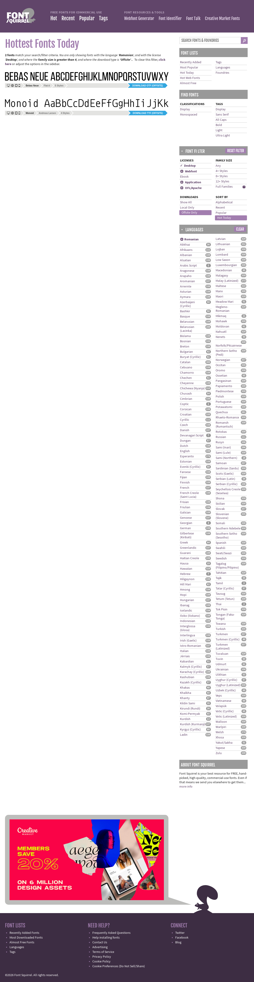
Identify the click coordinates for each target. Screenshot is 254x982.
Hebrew (185, 574)
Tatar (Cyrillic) (225, 589)
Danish (184, 430)
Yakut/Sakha (224, 743)
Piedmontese (225, 391)
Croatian (186, 415)
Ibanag (184, 605)
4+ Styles (222, 171)
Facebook (181, 938)
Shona (220, 498)
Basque (185, 317)
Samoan (221, 463)
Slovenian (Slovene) (222, 516)
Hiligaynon (187, 579)
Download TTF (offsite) (148, 113)
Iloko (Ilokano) (190, 616)
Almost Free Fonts (22, 942)
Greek (184, 543)
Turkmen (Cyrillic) (227, 639)
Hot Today (187, 73)
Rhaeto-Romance (227, 417)
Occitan (221, 365)
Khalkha (185, 693)
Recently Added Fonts (24, 933)
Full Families (224, 187)
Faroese (185, 472)
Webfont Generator (139, 18)
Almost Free (188, 83)
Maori (219, 297)
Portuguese (223, 402)
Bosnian (185, 341)
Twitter (180, 933)
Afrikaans (186, 250)
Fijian (183, 477)
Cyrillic (184, 420)
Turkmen (222, 634)
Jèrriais (185, 656)
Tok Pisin (221, 609)
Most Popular (189, 67)
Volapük (221, 706)
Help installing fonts (106, 938)
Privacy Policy (101, 957)
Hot (53, 18)
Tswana (221, 624)
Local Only (187, 208)
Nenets (220, 337)
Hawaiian (186, 569)
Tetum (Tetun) (225, 599)
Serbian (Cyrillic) (226, 484)
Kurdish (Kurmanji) (192, 724)
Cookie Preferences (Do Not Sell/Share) (118, 966)
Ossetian (221, 376)
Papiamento (224, 386)
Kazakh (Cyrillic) (190, 682)
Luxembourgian (226, 265)
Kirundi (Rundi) (190, 709)
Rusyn (220, 442)
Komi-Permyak (190, 714)
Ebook (184, 177)
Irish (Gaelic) (188, 641)
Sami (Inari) (223, 448)
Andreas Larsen (47, 113)
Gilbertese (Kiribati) (187, 535)
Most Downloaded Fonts (26, 938)
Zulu (219, 753)
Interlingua (187, 635)
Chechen (186, 378)
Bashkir (185, 311)
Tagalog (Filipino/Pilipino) (227, 566)
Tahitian (221, 573)
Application (190, 182)
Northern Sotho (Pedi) (226, 353)
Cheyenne (187, 383)
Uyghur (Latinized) (228, 685)
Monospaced (188, 115)
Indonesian (187, 621)
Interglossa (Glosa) (187, 628)
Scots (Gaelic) (225, 474)
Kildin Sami (187, 703)
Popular (86, 18)
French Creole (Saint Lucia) (189, 495)
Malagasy (222, 276)
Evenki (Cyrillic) (190, 467)
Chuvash (186, 394)
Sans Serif (222, 115)
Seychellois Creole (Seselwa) (228, 491)
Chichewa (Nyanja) (192, 388)
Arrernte (185, 287)
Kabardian (187, 662)
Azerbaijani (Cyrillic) (187, 304)
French (184, 488)
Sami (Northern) (226, 458)
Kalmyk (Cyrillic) (191, 667)
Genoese (186, 518)
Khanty (185, 698)
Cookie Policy (101, 961)
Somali (220, 523)
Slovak (220, 509)
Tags (103, 18)
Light (219, 130)
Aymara (185, 297)
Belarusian (187, 322)
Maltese (221, 286)
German (185, 528)
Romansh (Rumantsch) (224, 425)
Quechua (222, 412)
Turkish (221, 629)
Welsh (220, 732)
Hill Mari (185, 584)
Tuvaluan (222, 654)
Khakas (185, 688)
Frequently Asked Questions (111, 933)
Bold (219, 125)
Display (185, 109)
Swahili (220, 548)
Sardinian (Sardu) (227, 468)
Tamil (219, 583)
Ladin (183, 735)
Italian (184, 651)
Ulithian (221, 675)
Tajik (219, 578)
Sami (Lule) (223, 453)
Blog (178, 942)
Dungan (185, 441)
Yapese (220, 748)
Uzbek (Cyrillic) (226, 690)
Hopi (183, 595)
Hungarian (187, 600)
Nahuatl (221, 332)
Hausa (184, 564)
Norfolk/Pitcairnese (229, 346)
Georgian (186, 523)
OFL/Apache (191, 188)
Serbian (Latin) (225, 479)
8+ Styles (222, 176)
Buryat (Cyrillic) (190, 357)
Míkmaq (221, 316)
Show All (186, 202)
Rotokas (221, 432)
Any (218, 166)
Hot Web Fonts (190, 78)
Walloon (221, 722)
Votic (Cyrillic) (225, 711)
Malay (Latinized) (227, 281)
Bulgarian (186, 352)
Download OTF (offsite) (147, 85)
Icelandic (186, 611)
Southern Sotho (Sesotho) (226, 536)
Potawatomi (224, 407)
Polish (220, 397)
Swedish (221, 558)
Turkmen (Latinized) (223, 647)
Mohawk (221, 321)
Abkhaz (185, 245)
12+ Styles (222, 181)
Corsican (186, 409)
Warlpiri (221, 727)
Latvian (221, 239)
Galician (185, 513)
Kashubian (187, 677)
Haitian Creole (189, 558)
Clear (240, 229)
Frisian (184, 502)
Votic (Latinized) (226, 717)
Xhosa (220, 737)
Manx (219, 291)
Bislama (185, 336)
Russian (221, 437)
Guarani (185, 553)
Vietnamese (223, 701)
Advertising (100, 947)
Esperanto (187, 456)
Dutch (184, 446)
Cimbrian (186, 399)
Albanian (186, 255)
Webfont (188, 171)
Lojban (220, 249)
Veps (219, 696)
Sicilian (220, 504)
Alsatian (185, 260)
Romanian (189, 239)
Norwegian (223, 360)
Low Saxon (223, 260)
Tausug (220, 594)
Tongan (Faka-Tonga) (225, 617)
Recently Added (190, 62)
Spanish (221, 543)
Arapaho (186, 276)
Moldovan (222, 327)
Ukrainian (222, 669)
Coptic (184, 404)
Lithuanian (223, 244)
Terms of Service (103, 952)
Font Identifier (170, 18)
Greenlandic (188, 548)
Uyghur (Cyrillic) (226, 680)
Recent (68, 18)
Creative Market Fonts (222, 18)
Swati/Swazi (224, 553)
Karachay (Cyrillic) (192, 672)
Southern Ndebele (228, 528)
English (185, 451)
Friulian (185, 507)
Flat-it (47, 85)
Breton (184, 347)
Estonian (186, 462)
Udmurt (221, 664)
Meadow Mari (224, 302)
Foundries (222, 73)
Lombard (222, 255)
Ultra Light (223, 135)
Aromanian (187, 281)
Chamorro (187, 373)
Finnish (185, 483)
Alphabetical (224, 202)
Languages (223, 67)
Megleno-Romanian (222, 309)
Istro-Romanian (190, 646)
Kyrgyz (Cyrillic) (190, 730)
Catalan (185, 362)
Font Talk (193, 18)
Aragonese (187, 271)
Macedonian (224, 270)
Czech (184, 425)
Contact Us (99, 942)
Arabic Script (188, 266)
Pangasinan (223, 381)
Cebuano (186, 367)
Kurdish (185, 719)
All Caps (221, 120)
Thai (218, 604)
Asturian (185, 292)
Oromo (220, 370)
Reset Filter (235, 151)
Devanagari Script (192, 435)
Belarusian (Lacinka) (187, 329)
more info (185, 787)
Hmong (185, 590)
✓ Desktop (188, 166)
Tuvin (219, 659)
